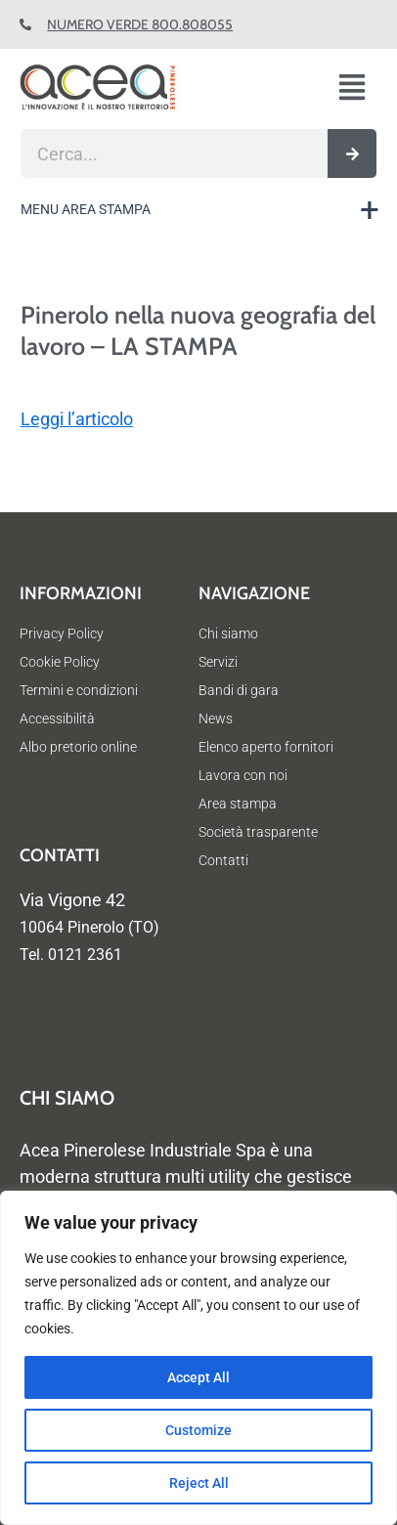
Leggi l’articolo (77, 419)
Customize (198, 1430)
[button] (360, 89)
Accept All (198, 1377)
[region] (198, 1358)
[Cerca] (352, 153)
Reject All (199, 1483)
